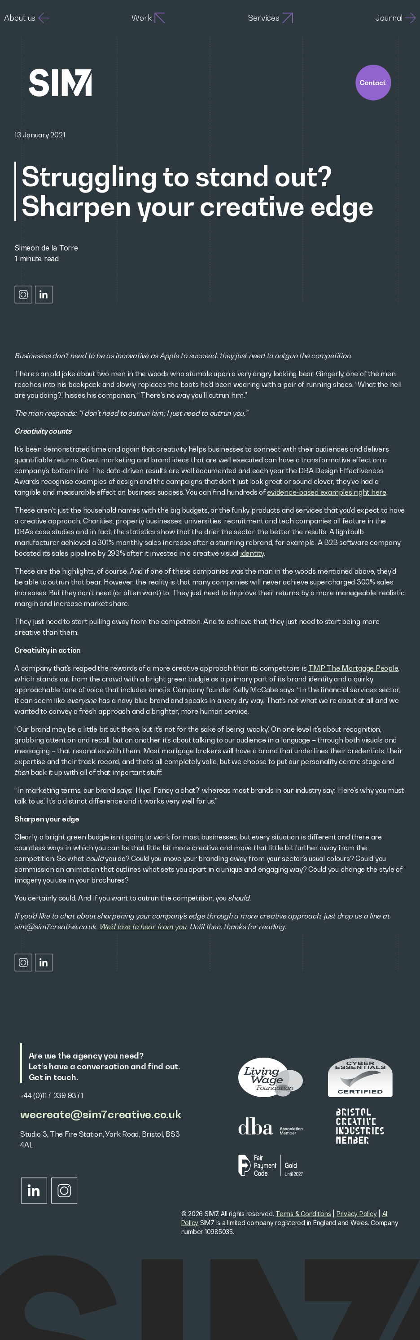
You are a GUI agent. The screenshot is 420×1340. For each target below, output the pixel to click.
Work (148, 18)
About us (26, 18)
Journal (396, 18)
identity (252, 553)
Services (270, 18)
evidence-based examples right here (326, 492)
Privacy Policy (357, 1213)
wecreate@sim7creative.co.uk (100, 1114)
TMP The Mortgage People (353, 667)
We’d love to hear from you (141, 926)
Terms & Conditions (303, 1213)
